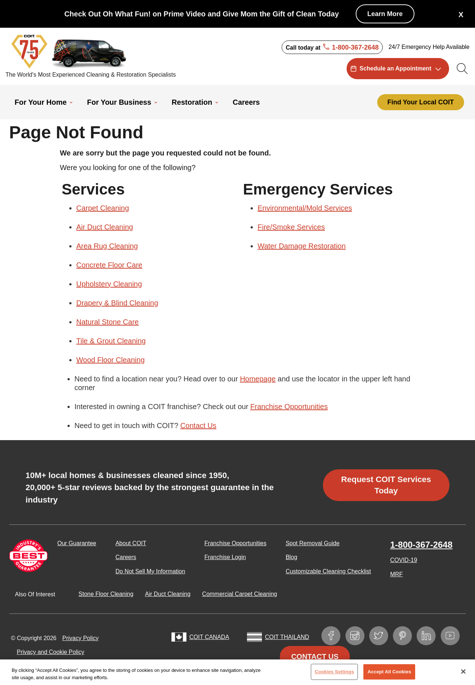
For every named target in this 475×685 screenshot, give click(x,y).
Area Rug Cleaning (107, 246)
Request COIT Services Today (386, 485)
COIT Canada (209, 637)
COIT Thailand (287, 637)
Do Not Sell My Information (150, 571)
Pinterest (406, 634)
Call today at (332, 47)
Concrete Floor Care (109, 265)
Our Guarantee (76, 543)
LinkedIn (430, 634)
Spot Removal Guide (313, 543)
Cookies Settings (334, 674)
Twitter (382, 634)
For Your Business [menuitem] (119, 102)
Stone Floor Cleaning (105, 594)
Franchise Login (225, 557)
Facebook (334, 634)
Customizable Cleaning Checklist (328, 571)
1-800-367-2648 (421, 545)
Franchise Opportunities (289, 407)
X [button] (461, 15)
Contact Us (198, 426)
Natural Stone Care (107, 322)
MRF (396, 574)
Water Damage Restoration (302, 246)
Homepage (258, 379)
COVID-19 (403, 560)
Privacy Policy (80, 638)
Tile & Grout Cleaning (111, 341)
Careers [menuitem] (246, 102)
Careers (125, 557)
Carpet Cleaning (102, 208)
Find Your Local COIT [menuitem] (420, 102)
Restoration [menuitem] (192, 102)
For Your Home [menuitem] (41, 102)
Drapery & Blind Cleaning (117, 303)
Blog (291, 557)
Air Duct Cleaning (104, 227)
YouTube (454, 634)
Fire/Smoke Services (291, 227)
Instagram (358, 634)
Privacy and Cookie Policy (50, 652)
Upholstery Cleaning (109, 284)
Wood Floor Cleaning (110, 360)
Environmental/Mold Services (305, 208)
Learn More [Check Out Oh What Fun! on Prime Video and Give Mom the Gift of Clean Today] (385, 14)
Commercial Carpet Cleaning (239, 594)
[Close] (463, 674)
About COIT (130, 543)
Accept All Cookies (389, 674)
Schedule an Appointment (395, 68)
